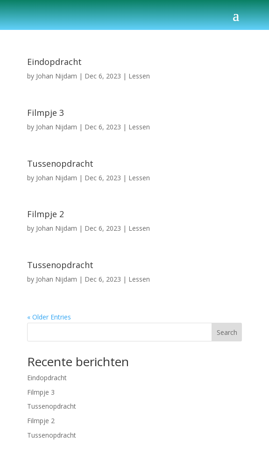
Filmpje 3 (45, 112)
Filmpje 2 (45, 214)
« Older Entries (49, 316)
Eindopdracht (54, 61)
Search (227, 332)
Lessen (139, 75)
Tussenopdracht (60, 163)
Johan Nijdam (56, 75)
